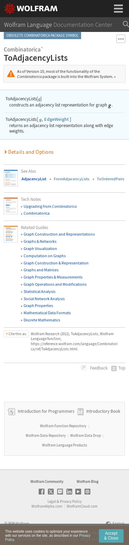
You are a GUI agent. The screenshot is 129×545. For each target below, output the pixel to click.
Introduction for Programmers (45, 411)
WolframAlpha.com (46, 506)
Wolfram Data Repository (46, 435)
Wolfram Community (46, 481)
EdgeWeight (56, 119)
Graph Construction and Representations (59, 234)
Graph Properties (38, 305)
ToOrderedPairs (110, 178)
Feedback (98, 368)
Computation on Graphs (45, 255)
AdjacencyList (34, 178)
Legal (52, 501)
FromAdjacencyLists (71, 178)
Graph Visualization (40, 248)
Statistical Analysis (39, 291)
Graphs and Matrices (41, 269)
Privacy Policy (71, 501)
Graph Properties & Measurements (53, 277)
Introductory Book (103, 411)
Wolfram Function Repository (63, 425)
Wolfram (22, 523)
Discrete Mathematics (42, 319)
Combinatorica (37, 213)
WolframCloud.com (82, 506)
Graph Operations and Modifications (55, 284)
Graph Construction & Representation (56, 262)
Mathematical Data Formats (47, 312)
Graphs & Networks (40, 241)
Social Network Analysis (44, 298)
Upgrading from (50, 206)
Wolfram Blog (88, 481)
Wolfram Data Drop (85, 435)
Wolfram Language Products (64, 445)
